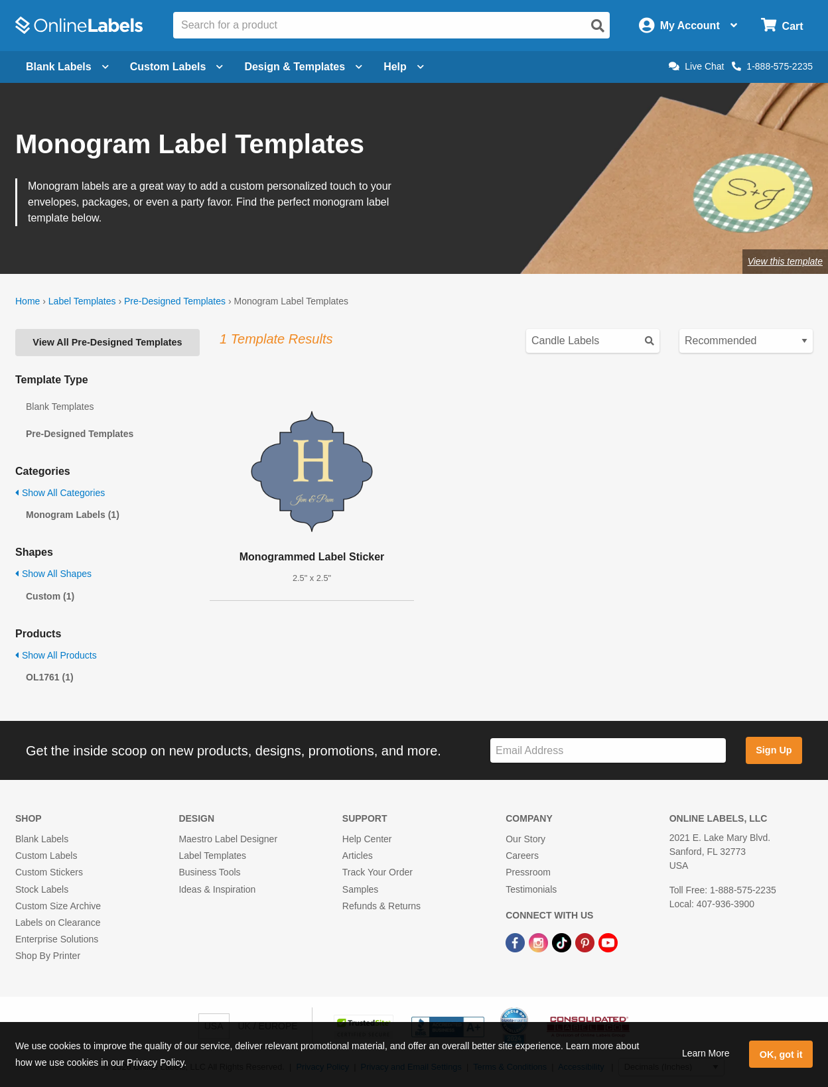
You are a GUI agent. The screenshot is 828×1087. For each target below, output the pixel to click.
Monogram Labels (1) (72, 514)
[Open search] (598, 26)
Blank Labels (41, 839)
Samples (360, 889)
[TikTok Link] (563, 941)
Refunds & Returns (381, 906)
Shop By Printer (47, 955)
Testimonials (531, 889)
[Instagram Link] (540, 941)
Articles (357, 855)
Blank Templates (60, 406)
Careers (522, 855)
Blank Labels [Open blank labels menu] (67, 66)
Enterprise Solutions (56, 939)
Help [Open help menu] (403, 66)
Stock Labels (41, 889)
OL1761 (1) (50, 677)
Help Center (367, 839)
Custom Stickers (49, 872)
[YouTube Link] (608, 941)
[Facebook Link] (516, 941)
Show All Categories (60, 492)
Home (27, 301)
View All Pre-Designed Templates (107, 342)
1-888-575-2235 (772, 66)
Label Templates (82, 301)
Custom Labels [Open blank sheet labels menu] (177, 66)
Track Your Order (377, 872)
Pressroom (528, 872)
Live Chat (696, 66)
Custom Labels (46, 855)
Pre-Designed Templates (175, 301)
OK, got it (781, 1054)
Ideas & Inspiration (216, 889)
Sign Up (774, 750)
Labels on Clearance (57, 922)
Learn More (706, 1053)
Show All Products (56, 655)
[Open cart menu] (782, 25)
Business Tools (209, 872)
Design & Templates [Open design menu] (303, 66)
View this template (785, 261)
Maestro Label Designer (227, 839)
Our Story (525, 839)
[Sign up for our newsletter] (608, 750)
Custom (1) (50, 596)
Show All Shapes (53, 573)
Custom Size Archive (58, 906)
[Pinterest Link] (586, 941)
